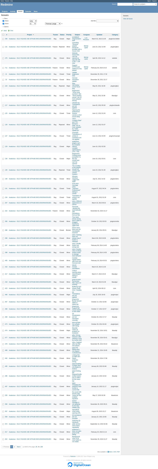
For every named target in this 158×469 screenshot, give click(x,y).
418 (6, 282)
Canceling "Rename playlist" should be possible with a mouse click (77, 47)
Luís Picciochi (86, 38)
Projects (7, 1)
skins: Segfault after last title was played (77, 343)
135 (6, 170)
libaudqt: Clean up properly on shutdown (75, 330)
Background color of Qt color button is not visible (76, 439)
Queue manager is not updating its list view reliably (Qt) (76, 404)
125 (6, 113)
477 (6, 337)
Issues (20, 11)
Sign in (149, 1)
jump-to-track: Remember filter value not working (76, 282)
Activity (12, 11)
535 (6, 395)
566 (6, 404)
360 (6, 221)
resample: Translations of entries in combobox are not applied (77, 136)
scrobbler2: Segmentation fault (76, 38)
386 (6, 230)
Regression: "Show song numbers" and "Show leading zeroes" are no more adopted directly (77, 95)
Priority (68, 35)
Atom (110, 452)
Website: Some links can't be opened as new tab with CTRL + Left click (76, 58)
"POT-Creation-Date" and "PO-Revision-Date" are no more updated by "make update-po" (77, 124)
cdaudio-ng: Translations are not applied (76, 105)
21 (6, 74)
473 (6, 324)
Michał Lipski (86, 46)
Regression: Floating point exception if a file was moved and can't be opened (76, 159)
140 (6, 179)
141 (6, 188)
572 (6, 424)
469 (6, 317)
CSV (114, 452)
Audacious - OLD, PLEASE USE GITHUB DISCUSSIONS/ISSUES (30, 39)
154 (6, 197)
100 (41, 447)
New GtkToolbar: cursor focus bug (76, 86)
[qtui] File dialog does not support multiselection (76, 350)
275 (6, 58)
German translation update (75, 79)
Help (11, 1)
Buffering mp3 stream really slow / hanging (76, 288)
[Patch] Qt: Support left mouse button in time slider (76, 309)
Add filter (93, 20)
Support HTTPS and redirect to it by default (77, 67)
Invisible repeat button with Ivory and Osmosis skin (76, 260)
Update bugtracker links (75, 74)
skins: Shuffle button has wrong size (76, 245)
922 (6, 439)
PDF (118, 452)
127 (6, 136)
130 (6, 159)
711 (6, 68)
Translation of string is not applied (76, 197)
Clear (11, 30)
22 (6, 79)
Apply (5, 30)
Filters (6, 18)
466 (6, 295)
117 (6, 105)
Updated (99, 35)
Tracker (55, 35)
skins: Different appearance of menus (77, 202)
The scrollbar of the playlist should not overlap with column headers (76, 170)
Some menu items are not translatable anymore (76, 230)
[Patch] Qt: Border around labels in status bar (76, 301)
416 (6, 267)
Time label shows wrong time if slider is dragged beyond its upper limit (76, 221)
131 (6, 47)
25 (36, 447)
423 (6, 288)
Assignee (86, 35)
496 (6, 376)
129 (6, 146)
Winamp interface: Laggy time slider (75, 179)
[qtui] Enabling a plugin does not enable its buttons (76, 366)
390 (6, 238)
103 (6, 86)
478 (6, 344)
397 (6, 245)
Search (114, 4)
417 (6, 274)
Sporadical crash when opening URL (76, 411)
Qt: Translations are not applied (76, 294)
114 (6, 95)
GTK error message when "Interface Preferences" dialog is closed (76, 188)
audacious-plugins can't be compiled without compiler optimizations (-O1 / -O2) (76, 146)
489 (6, 350)
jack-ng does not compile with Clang (76, 324)
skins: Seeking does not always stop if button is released (76, 238)
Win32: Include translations (76, 266)
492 (6, 358)
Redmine (72, 456)
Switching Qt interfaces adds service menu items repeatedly (76, 424)
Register (154, 1)
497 (6, 386)
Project (29, 35)
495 (6, 366)
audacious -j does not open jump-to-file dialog (76, 432)
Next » (19, 447)
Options (6, 26)
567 (6, 411)
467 (6, 302)
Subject (77, 35)
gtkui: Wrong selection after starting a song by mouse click (77, 337)
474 (6, 330)
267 (6, 203)
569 (6, 417)
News (35, 11)
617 (6, 432)
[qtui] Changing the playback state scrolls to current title (76, 386)
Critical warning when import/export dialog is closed (76, 274)
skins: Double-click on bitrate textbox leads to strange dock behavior (76, 252)
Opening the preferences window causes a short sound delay (77, 113)
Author (7, 23)
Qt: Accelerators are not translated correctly (76, 317)
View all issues (128, 19)
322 (6, 211)
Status (7, 21)
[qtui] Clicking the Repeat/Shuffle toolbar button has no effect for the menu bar (77, 376)
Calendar (28, 11)
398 (6, 252)
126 (6, 124)
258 (6, 39)
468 (6, 309)
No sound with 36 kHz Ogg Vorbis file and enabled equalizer (76, 395)
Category (115, 35)
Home (2, 1)
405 (6, 260)
